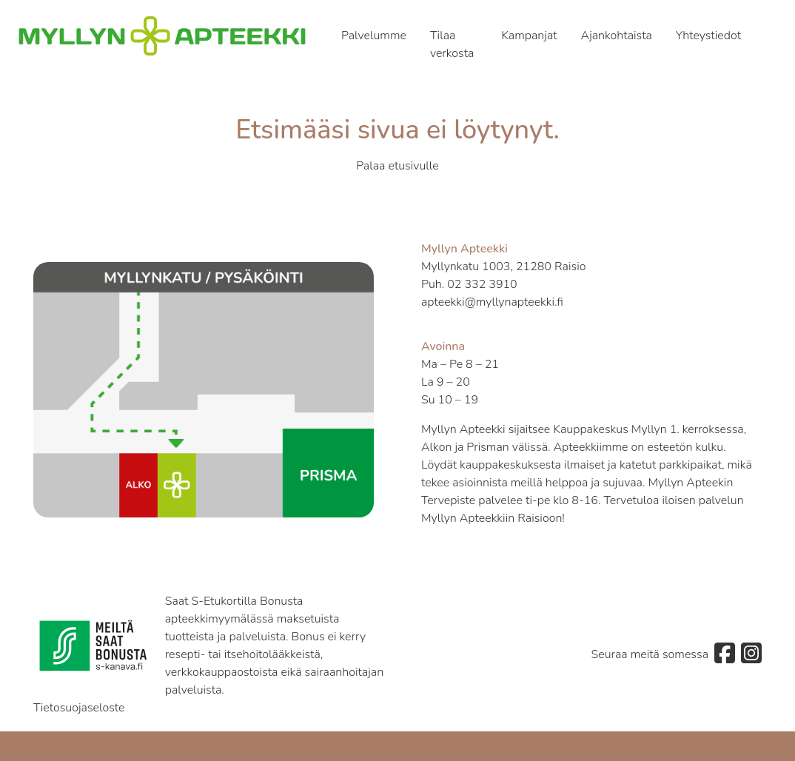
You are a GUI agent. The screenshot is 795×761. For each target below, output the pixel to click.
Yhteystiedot (708, 35)
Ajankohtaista (616, 35)
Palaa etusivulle (397, 166)
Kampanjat (529, 35)
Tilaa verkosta (452, 44)
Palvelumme (373, 35)
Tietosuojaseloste (79, 708)
